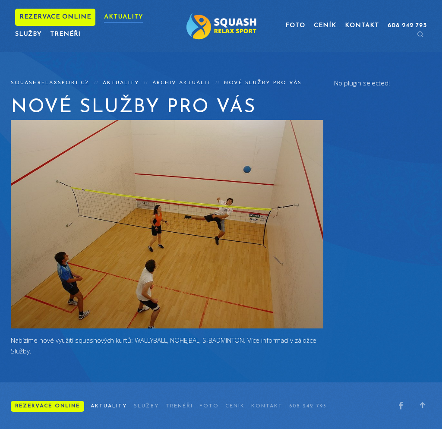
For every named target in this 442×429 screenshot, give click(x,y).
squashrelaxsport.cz (50, 82)
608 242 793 (308, 406)
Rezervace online (55, 17)
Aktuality (123, 17)
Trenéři (65, 34)
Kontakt (362, 25)
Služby (28, 34)
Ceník (325, 25)
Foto (295, 25)
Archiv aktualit (181, 82)
